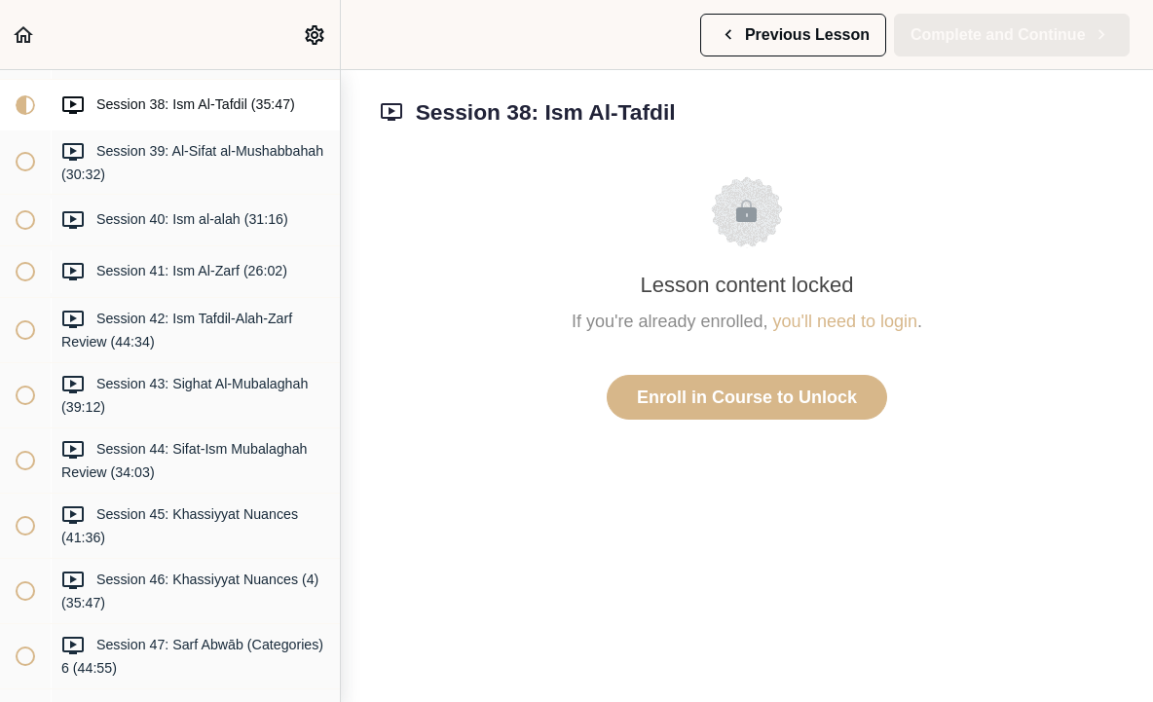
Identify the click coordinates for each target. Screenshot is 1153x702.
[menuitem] (315, 34)
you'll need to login (845, 321)
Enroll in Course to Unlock (747, 397)
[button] (24, 34)
